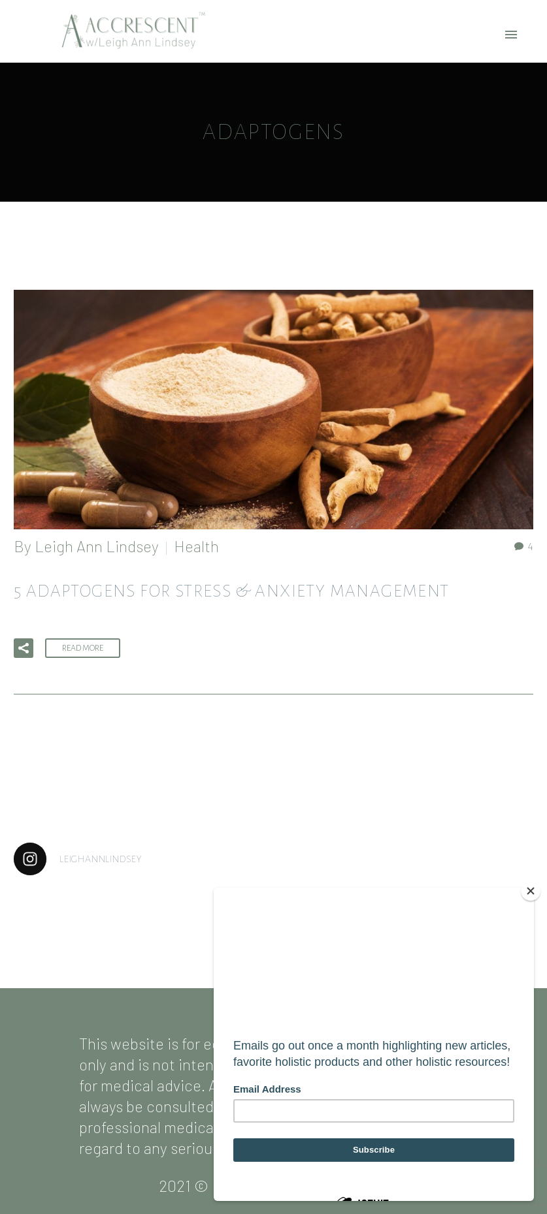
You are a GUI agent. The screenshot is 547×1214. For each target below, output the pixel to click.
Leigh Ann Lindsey (97, 546)
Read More (82, 648)
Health (196, 546)
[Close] (530, 891)
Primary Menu (511, 35)
